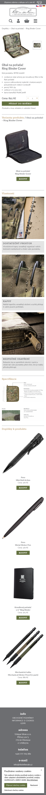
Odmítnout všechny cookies (14, 790)
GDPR (23, 723)
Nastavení (34, 785)
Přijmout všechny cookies (15, 785)
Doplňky (5, 28)
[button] (35, 20)
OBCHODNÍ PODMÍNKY (23, 718)
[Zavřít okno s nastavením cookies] (41, 770)
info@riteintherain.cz (23, 764)
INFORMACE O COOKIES (23, 721)
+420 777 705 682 (23, 753)
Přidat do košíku (20, 104)
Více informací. (32, 780)
